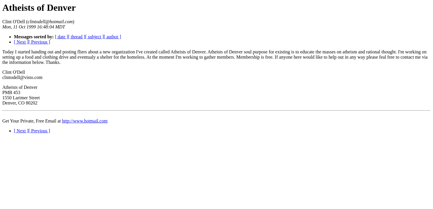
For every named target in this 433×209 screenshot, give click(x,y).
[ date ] (61, 36)
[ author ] (112, 36)
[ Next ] (21, 41)
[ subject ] (94, 36)
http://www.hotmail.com (84, 120)
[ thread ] (76, 36)
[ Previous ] (39, 41)
